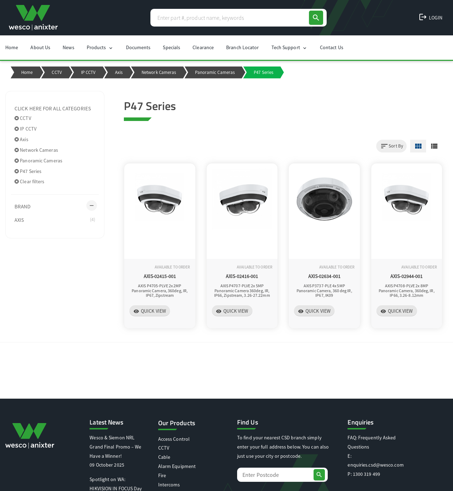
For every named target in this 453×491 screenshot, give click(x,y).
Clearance (203, 47)
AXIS (55, 219)
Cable (164, 457)
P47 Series (28, 171)
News (68, 47)
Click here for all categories (53, 108)
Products (100, 47)
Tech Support (289, 47)
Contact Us (331, 47)
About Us (40, 47)
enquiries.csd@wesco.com (375, 465)
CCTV (57, 72)
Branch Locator (242, 47)
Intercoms (169, 484)
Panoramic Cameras (215, 72)
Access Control (174, 439)
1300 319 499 (366, 474)
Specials (171, 47)
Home (11, 47)
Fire (162, 475)
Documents (138, 47)
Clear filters (30, 181)
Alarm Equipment (177, 466)
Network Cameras (159, 72)
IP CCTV (88, 72)
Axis (118, 72)
